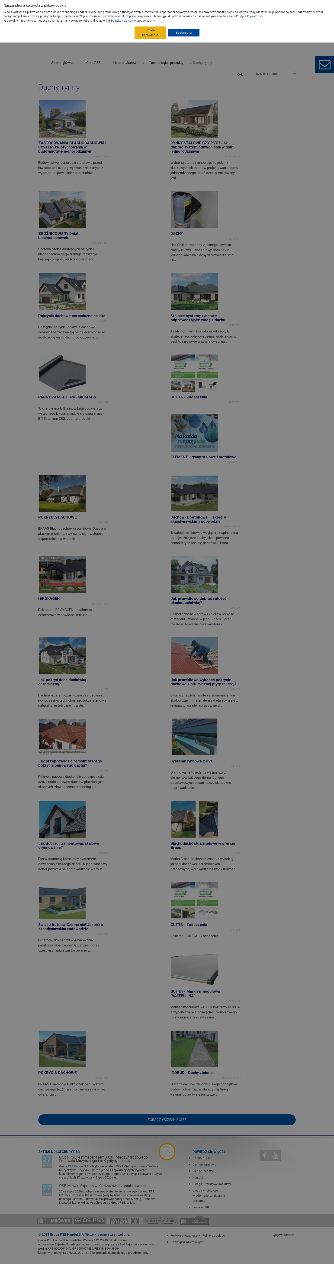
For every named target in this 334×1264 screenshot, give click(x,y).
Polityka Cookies (122, 20)
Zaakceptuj (184, 32)
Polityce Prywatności (249, 16)
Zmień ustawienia (150, 32)
